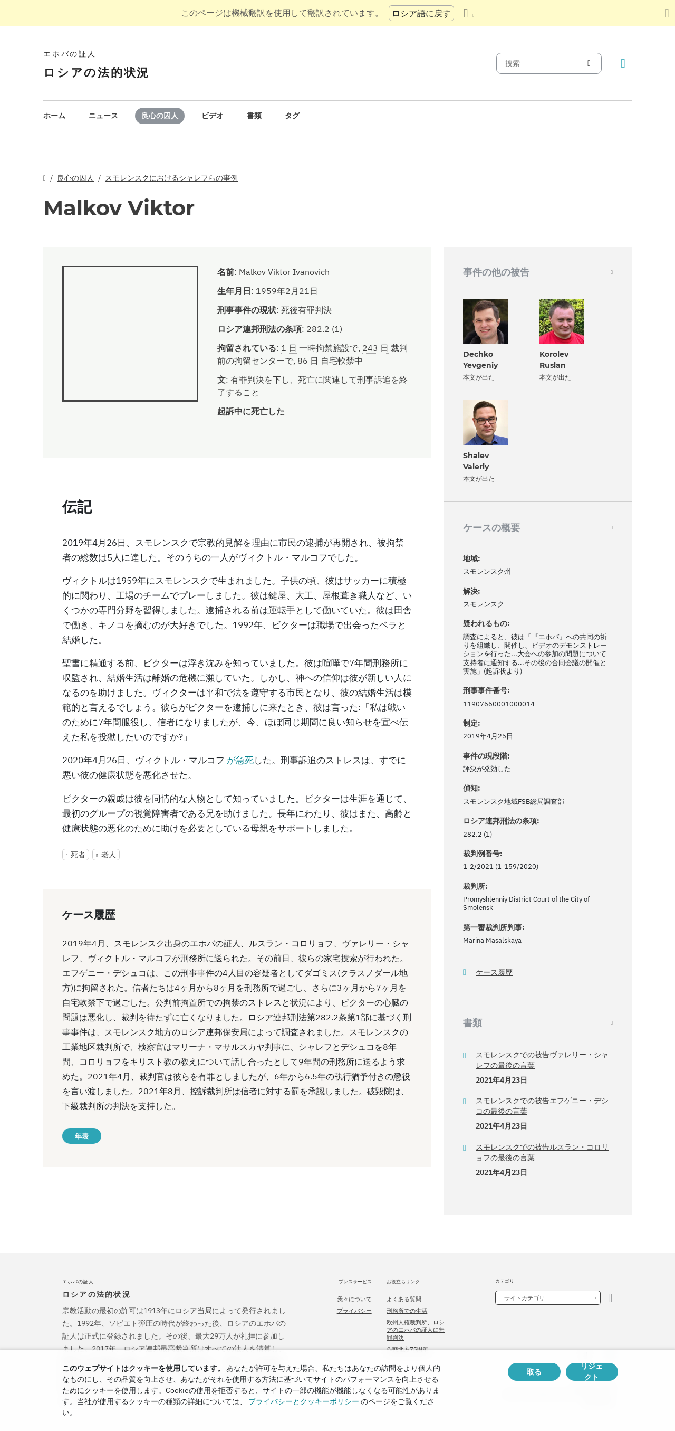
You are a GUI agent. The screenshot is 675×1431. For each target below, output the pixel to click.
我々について (354, 1299)
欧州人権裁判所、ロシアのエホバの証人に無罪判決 (416, 1330)
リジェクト (592, 1372)
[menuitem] (54, 116)
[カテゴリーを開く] (610, 1298)
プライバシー (354, 1310)
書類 (254, 115)
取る (534, 1372)
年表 (82, 1136)
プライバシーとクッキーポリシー (303, 1401)
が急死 (240, 760)
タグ (292, 115)
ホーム (54, 115)
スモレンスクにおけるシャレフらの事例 (171, 178)
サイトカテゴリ (524, 1298)
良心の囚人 (159, 115)
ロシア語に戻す (421, 13)
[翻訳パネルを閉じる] (666, 13)
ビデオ (212, 115)
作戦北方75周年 (407, 1349)
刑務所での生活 (407, 1310)
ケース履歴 (494, 972)
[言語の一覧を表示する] (469, 13)
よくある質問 (404, 1299)
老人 (108, 854)
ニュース (103, 115)
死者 (78, 854)
